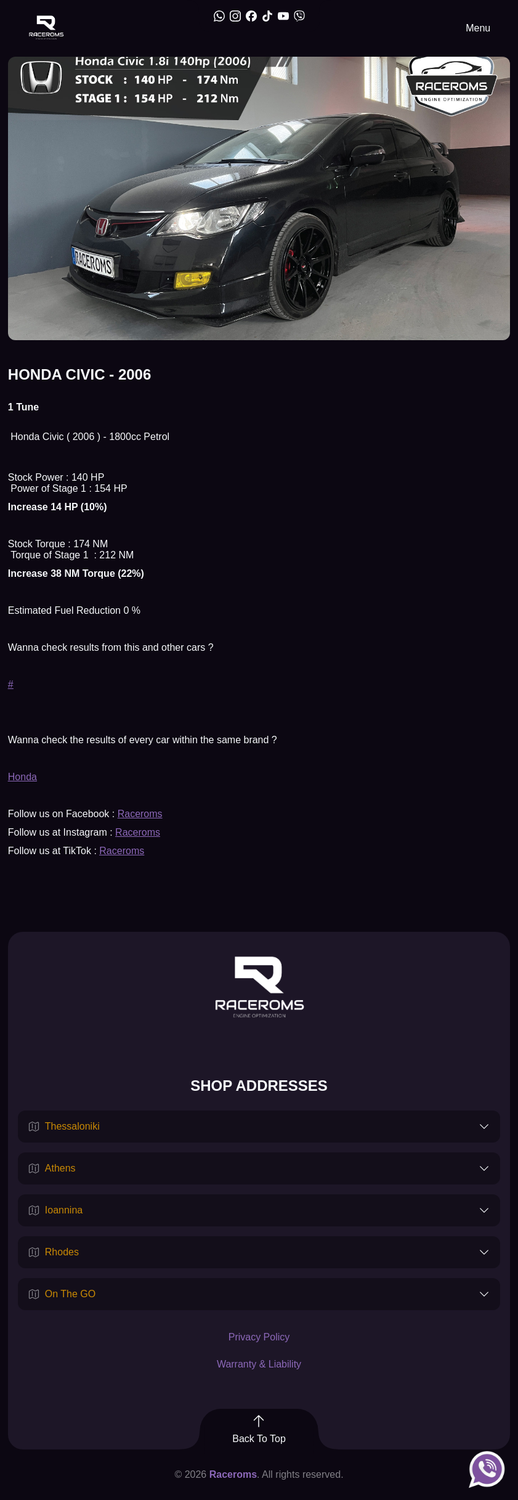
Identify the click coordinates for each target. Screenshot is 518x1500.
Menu (478, 28)
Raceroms (140, 814)
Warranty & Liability (259, 1364)
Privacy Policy (259, 1337)
